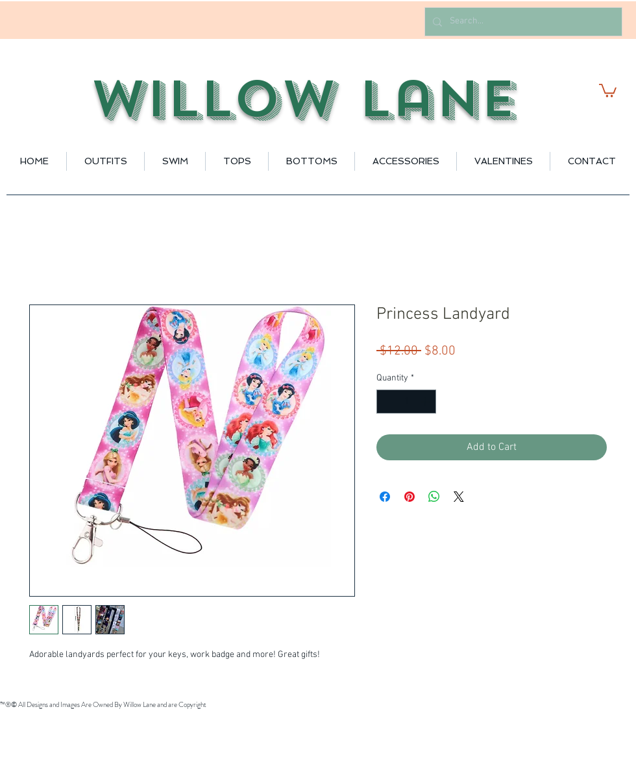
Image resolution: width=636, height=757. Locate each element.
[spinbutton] (406, 401)
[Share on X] (459, 496)
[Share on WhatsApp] (434, 496)
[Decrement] (386, 401)
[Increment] (426, 401)
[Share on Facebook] (385, 496)
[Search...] (522, 22)
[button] (608, 89)
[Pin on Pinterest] (409, 496)
